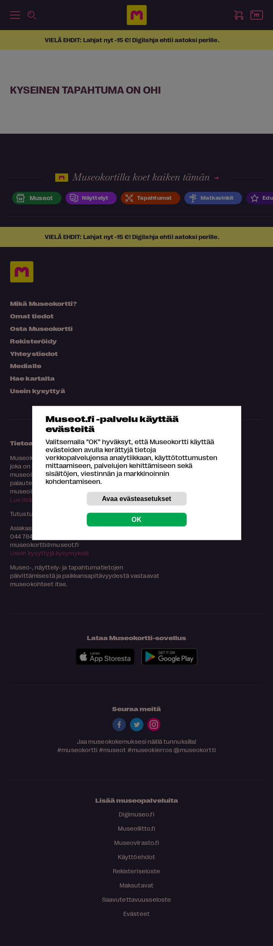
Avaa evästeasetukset (136, 498)
